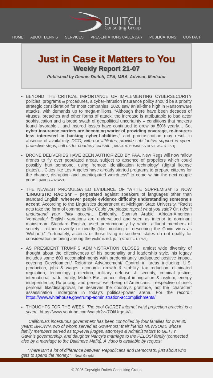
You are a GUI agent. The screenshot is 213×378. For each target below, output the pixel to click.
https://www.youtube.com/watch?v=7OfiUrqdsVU (86, 311)
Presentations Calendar (116, 37)
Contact (192, 37)
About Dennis (44, 37)
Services (74, 37)
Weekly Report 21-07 (107, 68)
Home (17, 37)
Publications (162, 37)
